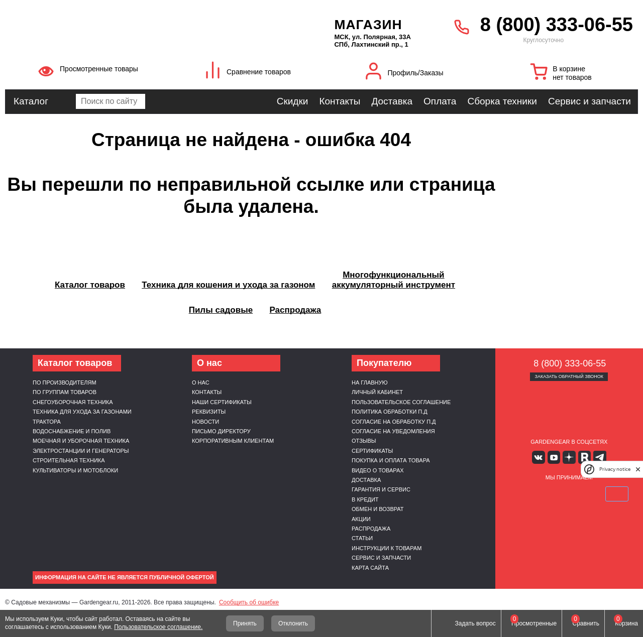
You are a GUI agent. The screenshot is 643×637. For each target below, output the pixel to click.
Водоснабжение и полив (72, 431)
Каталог (31, 101)
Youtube (554, 457)
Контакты (339, 101)
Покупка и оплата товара (391, 460)
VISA (521, 493)
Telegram (598, 457)
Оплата (439, 101)
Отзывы (364, 441)
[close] (638, 469)
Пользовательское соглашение (401, 402)
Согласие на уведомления (393, 431)
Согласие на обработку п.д (394, 422)
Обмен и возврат (378, 509)
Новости (205, 422)
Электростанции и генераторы (81, 451)
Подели (580, 493)
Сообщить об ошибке (249, 602)
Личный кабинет (377, 392)
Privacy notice (614, 469)
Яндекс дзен (569, 457)
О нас (200, 382)
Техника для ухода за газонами (82, 412)
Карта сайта (370, 568)
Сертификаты (372, 451)
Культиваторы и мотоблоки (75, 470)
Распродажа (371, 529)
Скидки (292, 101)
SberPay (616, 493)
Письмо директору (221, 431)
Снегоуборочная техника (73, 402)
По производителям (64, 382)
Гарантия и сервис (381, 489)
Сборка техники (502, 101)
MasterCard (545, 493)
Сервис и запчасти (589, 101)
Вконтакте (539, 457)
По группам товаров (64, 392)
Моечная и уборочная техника (81, 441)
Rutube (584, 457)
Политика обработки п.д (389, 412)
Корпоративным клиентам (233, 441)
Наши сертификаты (222, 402)
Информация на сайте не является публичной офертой (124, 577)
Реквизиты (209, 412)
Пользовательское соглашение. (158, 626)
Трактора (47, 422)
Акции (361, 519)
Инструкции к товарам (386, 548)
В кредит (365, 499)
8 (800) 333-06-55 (556, 24)
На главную (370, 382)
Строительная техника (69, 460)
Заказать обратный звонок (568, 376)
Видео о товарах (378, 470)
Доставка (391, 101)
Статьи (362, 538)
